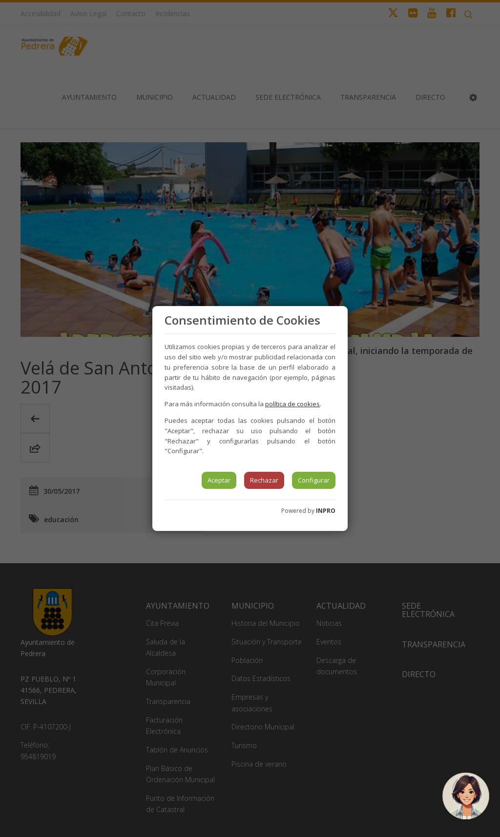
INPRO (325, 511)
